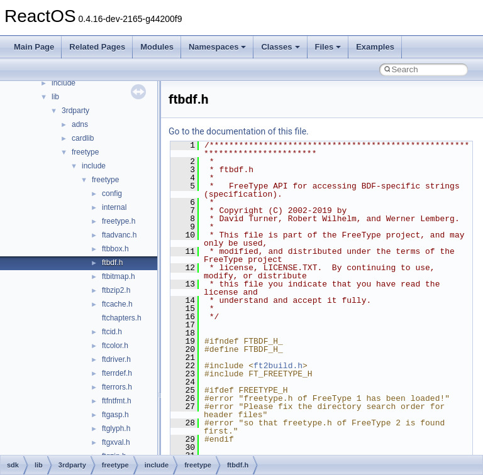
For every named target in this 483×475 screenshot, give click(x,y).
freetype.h (118, 221)
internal (114, 207)
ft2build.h (278, 365)
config (112, 193)
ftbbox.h (115, 248)
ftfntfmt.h (116, 400)
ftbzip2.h (116, 290)
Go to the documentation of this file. (239, 131)
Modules (157, 47)
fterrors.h (117, 387)
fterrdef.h (117, 373)
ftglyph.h (116, 428)
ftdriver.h (116, 359)
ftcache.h (117, 304)
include (63, 83)
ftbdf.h (112, 262)
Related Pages (97, 47)
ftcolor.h (115, 345)
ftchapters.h (122, 318)
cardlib (83, 138)
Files (328, 47)
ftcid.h (112, 331)
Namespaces (218, 47)
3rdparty (75, 110)
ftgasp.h (115, 414)
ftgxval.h (116, 442)
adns (80, 124)
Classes (280, 47)
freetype (85, 152)
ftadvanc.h (119, 235)
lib (55, 96)
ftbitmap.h (118, 276)
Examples (375, 47)
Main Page (34, 47)
